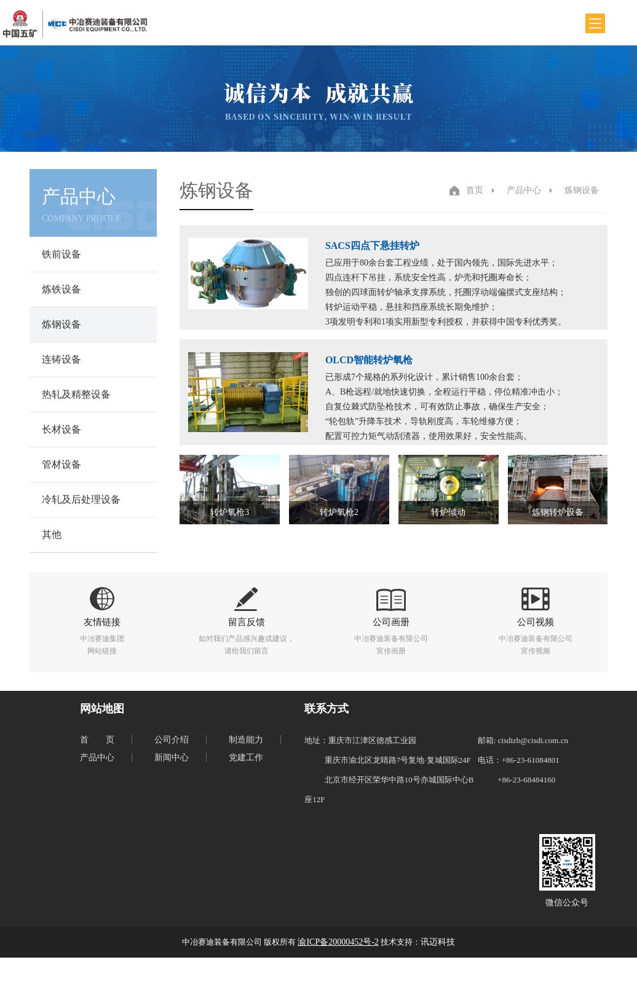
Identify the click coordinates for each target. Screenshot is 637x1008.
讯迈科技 (438, 942)
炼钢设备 (61, 324)
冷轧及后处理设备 (81, 499)
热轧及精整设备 (76, 394)
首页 (474, 190)
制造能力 (246, 739)
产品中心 (524, 190)
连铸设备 (61, 359)
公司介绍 (171, 739)
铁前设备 (61, 254)
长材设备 (61, 429)
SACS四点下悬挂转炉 (372, 245)
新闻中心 (171, 757)
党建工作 (246, 757)
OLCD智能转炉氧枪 (369, 360)
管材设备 (61, 464)
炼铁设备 (61, 289)
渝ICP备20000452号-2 (338, 942)
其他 (51, 534)
